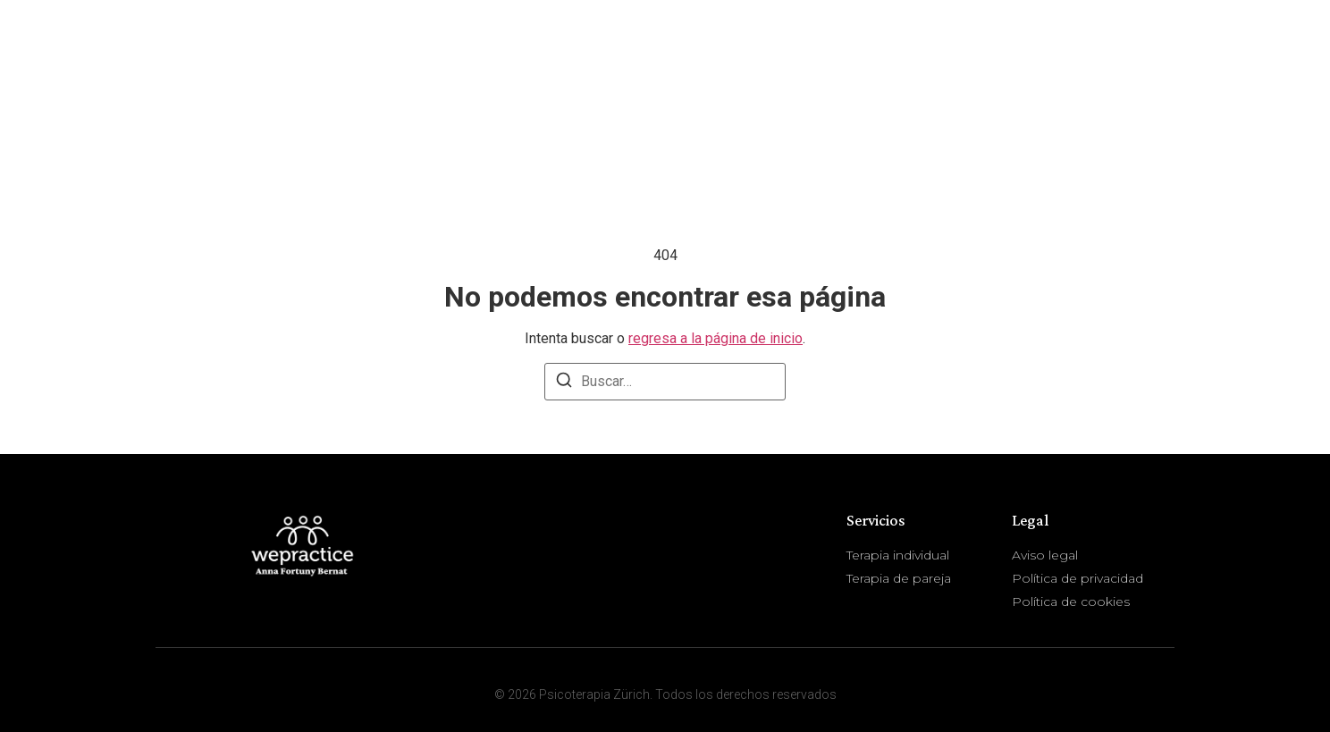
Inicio (912, 62)
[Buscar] (564, 383)
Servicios (1112, 63)
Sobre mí (1000, 62)
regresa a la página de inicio (715, 338)
